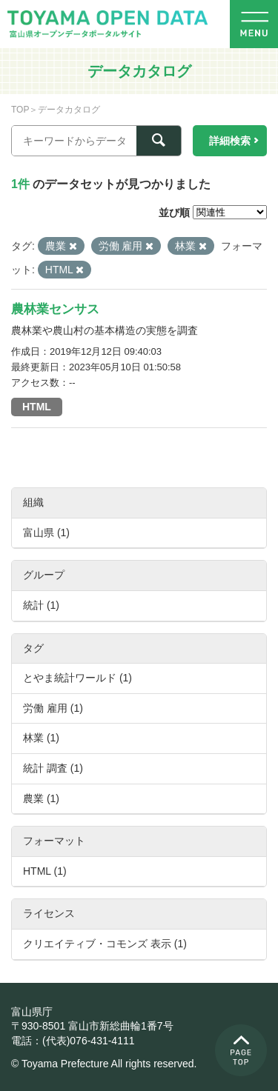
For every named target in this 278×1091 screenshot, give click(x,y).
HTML (36, 407)
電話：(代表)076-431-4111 (73, 1041)
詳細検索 (230, 141)
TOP (20, 109)
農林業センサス (55, 309)
